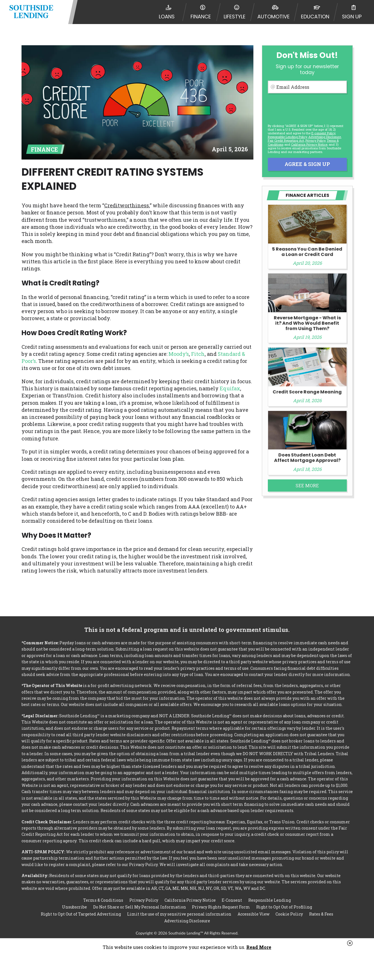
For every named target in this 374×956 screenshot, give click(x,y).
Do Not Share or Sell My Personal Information (139, 906)
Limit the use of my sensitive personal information (179, 913)
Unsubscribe (74, 906)
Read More (258, 947)
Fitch (198, 353)
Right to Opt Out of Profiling (284, 906)
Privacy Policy (315, 140)
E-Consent (232, 899)
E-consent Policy (323, 133)
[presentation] (307, 108)
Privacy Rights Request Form (221, 906)
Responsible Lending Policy (287, 137)
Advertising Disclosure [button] (324, 137)
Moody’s (178, 353)
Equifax (230, 388)
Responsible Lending (269, 899)
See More (307, 485)
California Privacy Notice (309, 144)
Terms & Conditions (103, 899)
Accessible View (254, 913)
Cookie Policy (289, 913)
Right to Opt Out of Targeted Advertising (81, 913)
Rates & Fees (321, 913)
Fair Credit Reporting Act (286, 140)
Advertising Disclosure (187, 920)
